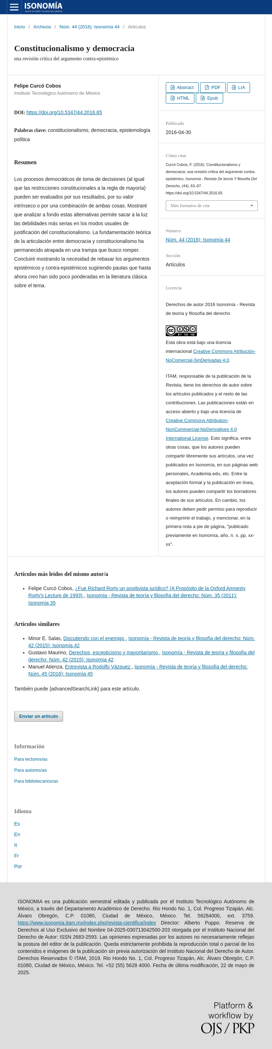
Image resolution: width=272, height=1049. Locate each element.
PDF (215, 87)
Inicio (19, 26)
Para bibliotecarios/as (36, 781)
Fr (16, 856)
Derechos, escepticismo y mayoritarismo (114, 652)
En (17, 834)
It (15, 845)
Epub (212, 98)
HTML (182, 98)
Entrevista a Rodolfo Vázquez (98, 667)
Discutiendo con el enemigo (94, 638)
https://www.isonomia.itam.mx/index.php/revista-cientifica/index (87, 923)
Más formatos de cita (190, 205)
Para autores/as (30, 770)
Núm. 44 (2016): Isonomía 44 (89, 26)
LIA (241, 87)
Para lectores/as (30, 759)
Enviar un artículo (38, 716)
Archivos (42, 26)
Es (17, 824)
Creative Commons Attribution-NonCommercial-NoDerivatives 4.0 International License (201, 429)
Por (18, 866)
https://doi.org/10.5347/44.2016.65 (64, 112)
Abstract (185, 87)
